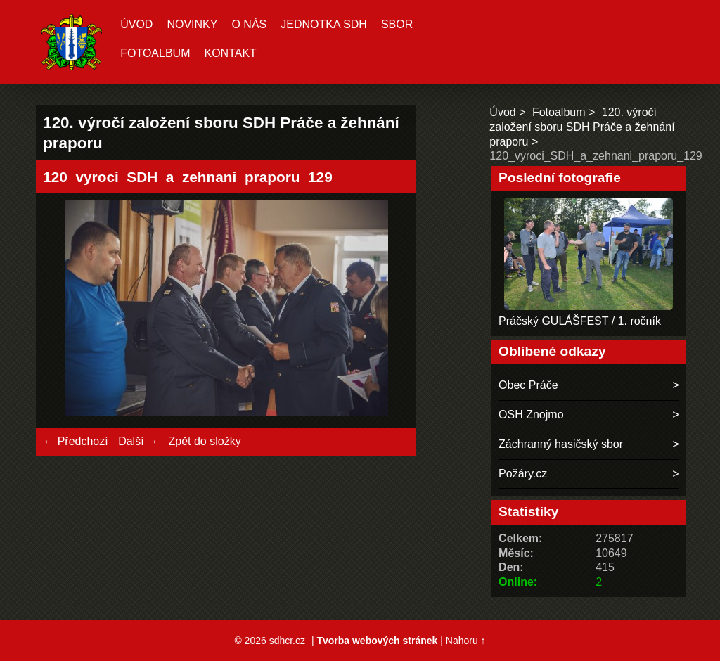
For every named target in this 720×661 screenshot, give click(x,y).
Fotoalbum (155, 53)
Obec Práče (528, 385)
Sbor (397, 24)
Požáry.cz (523, 474)
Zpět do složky (204, 441)
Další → (138, 441)
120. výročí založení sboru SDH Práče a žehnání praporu (581, 127)
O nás (248, 24)
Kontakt (230, 53)
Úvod (136, 24)
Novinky (192, 24)
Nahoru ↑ (466, 640)
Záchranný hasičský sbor (561, 444)
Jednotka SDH (324, 24)
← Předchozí (75, 441)
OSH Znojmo (531, 415)
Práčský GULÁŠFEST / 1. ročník (580, 321)
